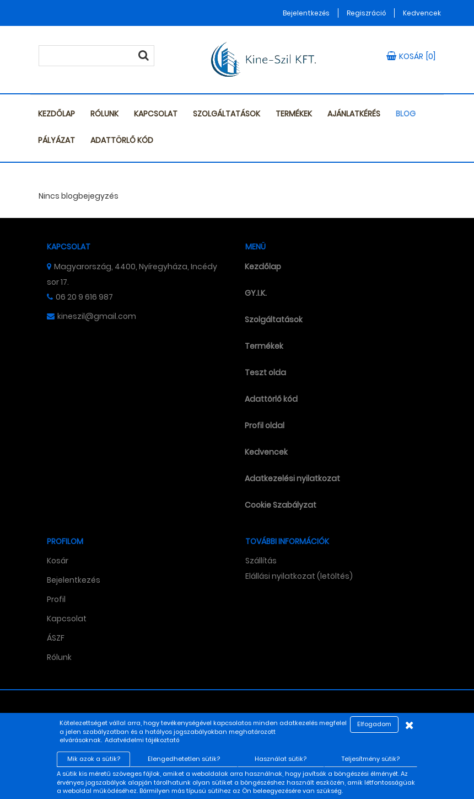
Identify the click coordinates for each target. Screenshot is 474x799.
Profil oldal (264, 425)
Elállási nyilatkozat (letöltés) (299, 576)
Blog (406, 113)
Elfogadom (374, 724)
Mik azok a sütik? (93, 758)
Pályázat (56, 140)
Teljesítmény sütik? (371, 758)
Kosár (57, 560)
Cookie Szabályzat (280, 504)
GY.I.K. (256, 293)
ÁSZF (55, 637)
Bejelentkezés (306, 13)
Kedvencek (422, 13)
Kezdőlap (56, 113)
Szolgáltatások (226, 113)
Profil (56, 599)
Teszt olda (265, 372)
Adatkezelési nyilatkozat (292, 478)
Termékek (294, 113)
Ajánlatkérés (353, 113)
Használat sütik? (280, 758)
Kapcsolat (155, 113)
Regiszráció (366, 13)
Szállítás (261, 560)
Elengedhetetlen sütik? (184, 758)
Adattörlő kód (121, 140)
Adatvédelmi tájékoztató (142, 740)
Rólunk (104, 113)
